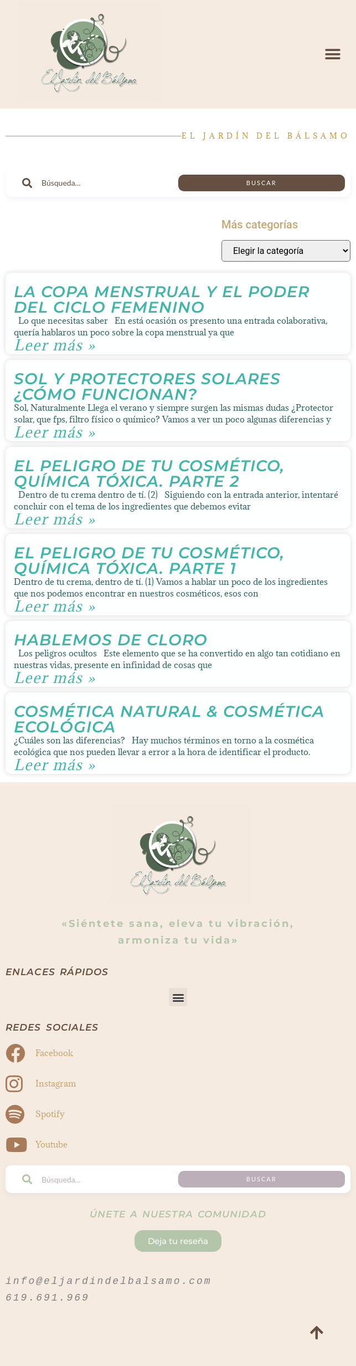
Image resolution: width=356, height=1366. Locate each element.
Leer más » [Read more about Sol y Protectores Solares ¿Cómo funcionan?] (55, 432)
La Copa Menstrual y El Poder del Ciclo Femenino (161, 299)
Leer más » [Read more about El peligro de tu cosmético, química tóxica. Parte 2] (55, 519)
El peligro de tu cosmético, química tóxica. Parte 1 (149, 560)
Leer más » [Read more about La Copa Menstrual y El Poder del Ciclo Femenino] (55, 345)
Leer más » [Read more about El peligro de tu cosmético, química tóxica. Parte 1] (55, 606)
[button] (332, 54)
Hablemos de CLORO (111, 639)
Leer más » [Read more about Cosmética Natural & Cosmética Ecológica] (55, 765)
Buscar (261, 182)
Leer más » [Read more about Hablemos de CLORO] (55, 678)
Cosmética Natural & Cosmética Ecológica (169, 719)
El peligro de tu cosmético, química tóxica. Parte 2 (149, 473)
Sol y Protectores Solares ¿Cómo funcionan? (147, 386)
